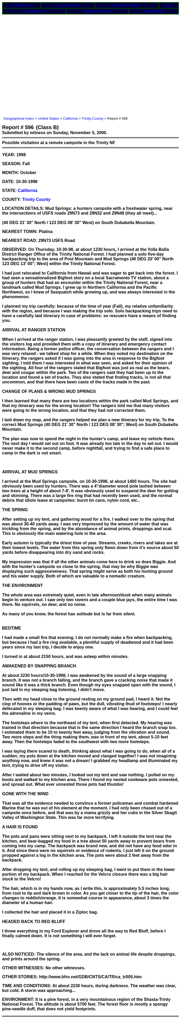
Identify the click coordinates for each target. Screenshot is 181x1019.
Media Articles (34, 11)
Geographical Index (18, 118)
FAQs (168, 5)
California (70, 118)
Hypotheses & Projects (97, 11)
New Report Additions (126, 5)
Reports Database (68, 5)
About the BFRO (153, 11)
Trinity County (92, 118)
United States (48, 118)
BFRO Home (21, 5)
